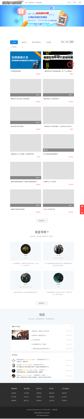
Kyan (25, 255)
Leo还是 (19, 365)
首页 (26, 2)
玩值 (46, 413)
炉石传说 (14, 47)
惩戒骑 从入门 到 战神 (50, 181)
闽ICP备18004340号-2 (43, 416)
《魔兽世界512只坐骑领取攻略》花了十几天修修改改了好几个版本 (62, 71)
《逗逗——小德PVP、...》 (40, 370)
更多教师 (42, 303)
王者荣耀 (48, 42)
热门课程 (13, 397)
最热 (67, 42)
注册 (79, 2)
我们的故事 (39, 2)
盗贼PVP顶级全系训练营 (18, 209)
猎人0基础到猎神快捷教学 (51, 154)
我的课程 (39, 393)
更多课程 (42, 220)
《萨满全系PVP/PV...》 (39, 365)
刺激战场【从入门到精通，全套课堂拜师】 (22, 154)
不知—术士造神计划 (49, 209)
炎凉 (25, 284)
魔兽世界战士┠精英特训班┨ (52, 98)
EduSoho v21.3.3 (38, 410)
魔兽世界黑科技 (36, 42)
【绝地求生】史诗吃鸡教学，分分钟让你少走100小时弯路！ (60, 126)
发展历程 (64, 393)
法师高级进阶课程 (16, 71)
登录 (74, 2)
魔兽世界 (31, 2)
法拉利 (58, 284)
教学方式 (26, 401)
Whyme (19, 375)
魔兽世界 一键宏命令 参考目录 (40, 331)
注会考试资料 (36, 340)
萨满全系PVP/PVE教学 (17, 126)
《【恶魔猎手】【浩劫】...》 (40, 375)
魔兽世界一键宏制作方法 (39, 336)
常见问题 (26, 393)
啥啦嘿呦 (19, 370)
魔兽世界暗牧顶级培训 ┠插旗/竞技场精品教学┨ (24, 181)
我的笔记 (39, 397)
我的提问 (39, 401)
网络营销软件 (20, 360)
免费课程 (13, 401)
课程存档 (54, 410)
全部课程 (14, 42)
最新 (62, 42)
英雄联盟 (51, 397)
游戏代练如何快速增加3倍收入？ (41, 349)
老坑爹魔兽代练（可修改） (39, 344)
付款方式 (26, 397)
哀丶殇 (58, 255)
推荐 (71, 42)
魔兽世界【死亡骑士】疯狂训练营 (20, 98)
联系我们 (64, 401)
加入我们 (64, 397)
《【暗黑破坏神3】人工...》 (43, 360)
